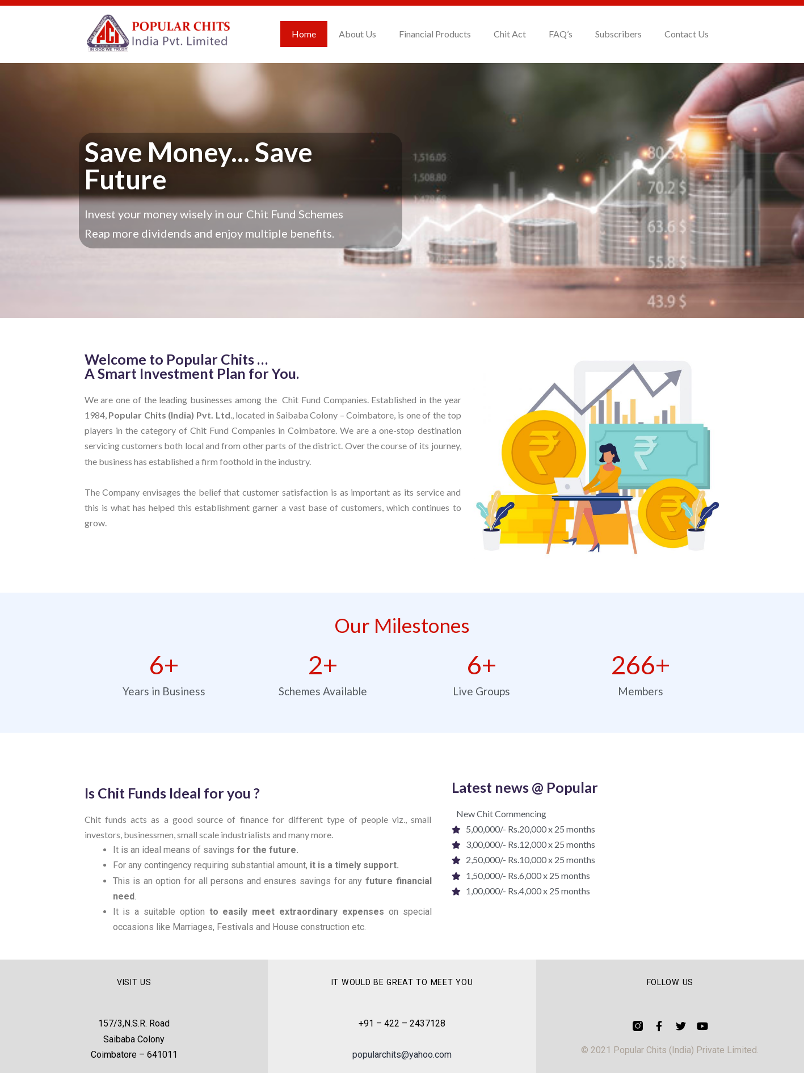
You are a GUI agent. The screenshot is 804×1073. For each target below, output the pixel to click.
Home (304, 33)
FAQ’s (561, 33)
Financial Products (435, 33)
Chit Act (510, 33)
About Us (357, 33)
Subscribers (618, 33)
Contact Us (686, 33)
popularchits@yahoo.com (402, 1054)
